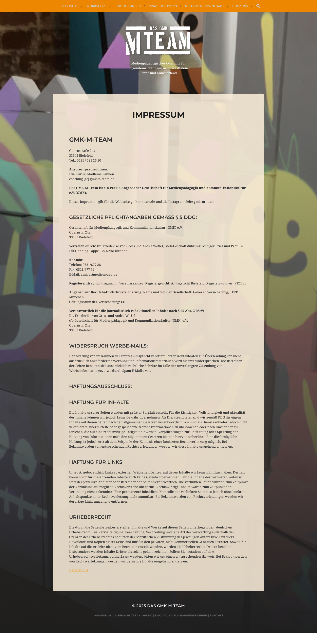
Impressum (102, 615)
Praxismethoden (163, 6)
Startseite (69, 6)
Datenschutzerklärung (132, 615)
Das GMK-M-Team (166, 605)
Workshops (96, 6)
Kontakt (216, 615)
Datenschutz (78, 570)
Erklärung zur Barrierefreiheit (181, 615)
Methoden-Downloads (204, 6)
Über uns (240, 6)
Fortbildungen (128, 6)
